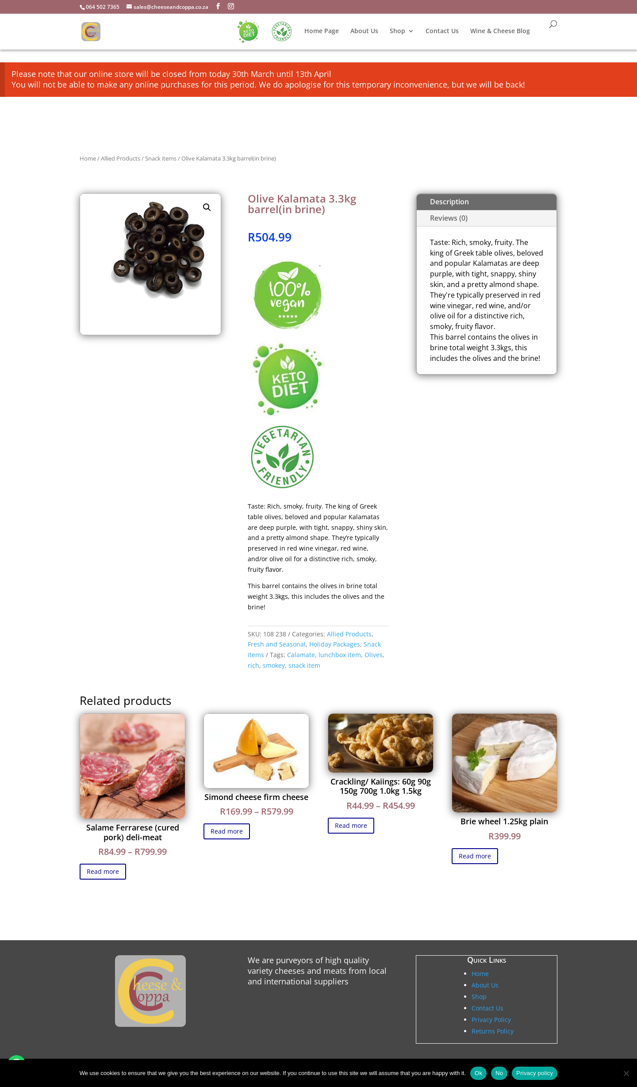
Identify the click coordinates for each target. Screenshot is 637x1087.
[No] (626, 1073)
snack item (304, 665)
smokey (274, 665)
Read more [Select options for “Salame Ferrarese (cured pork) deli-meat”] (103, 871)
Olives (374, 655)
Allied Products (120, 158)
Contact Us (442, 31)
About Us (364, 31)
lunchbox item (339, 655)
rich (253, 665)
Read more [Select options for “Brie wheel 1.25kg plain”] (475, 856)
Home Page (321, 31)
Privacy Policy (491, 1019)
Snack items (161, 158)
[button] (207, 207)
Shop (397, 31)
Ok (478, 1073)
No (499, 1073)
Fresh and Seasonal (277, 644)
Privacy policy (534, 1073)
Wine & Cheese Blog (500, 31)
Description (449, 202)
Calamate (301, 655)
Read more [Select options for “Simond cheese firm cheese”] (227, 831)
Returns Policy (493, 1031)
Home (88, 158)
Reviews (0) (449, 218)
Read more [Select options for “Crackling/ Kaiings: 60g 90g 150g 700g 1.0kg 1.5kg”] (351, 825)
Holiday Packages (334, 644)
